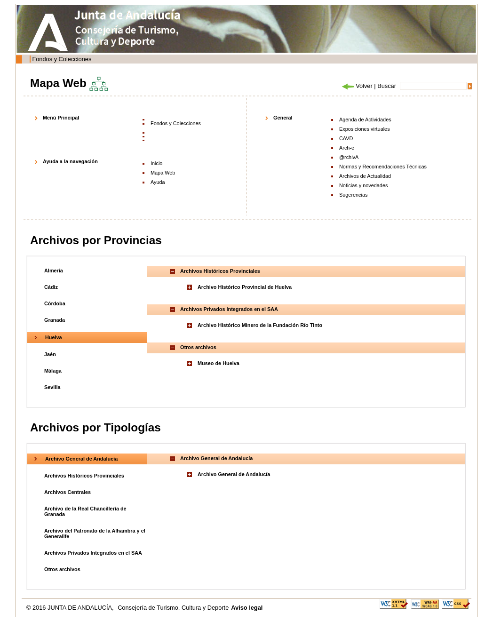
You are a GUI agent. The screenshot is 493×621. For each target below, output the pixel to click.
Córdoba (54, 303)
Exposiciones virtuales (364, 129)
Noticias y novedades (363, 185)
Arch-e (346, 148)
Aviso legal (246, 607)
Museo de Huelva (218, 363)
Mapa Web (163, 172)
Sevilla (52, 387)
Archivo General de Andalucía (81, 459)
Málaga (53, 371)
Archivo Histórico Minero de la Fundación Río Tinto (260, 325)
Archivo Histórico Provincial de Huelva (245, 287)
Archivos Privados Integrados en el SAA (93, 553)
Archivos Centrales (67, 492)
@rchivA (348, 157)
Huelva (53, 337)
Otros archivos (62, 569)
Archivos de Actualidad (365, 176)
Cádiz (51, 287)
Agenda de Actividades (365, 119)
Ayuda (158, 182)
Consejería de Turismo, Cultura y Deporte (173, 607)
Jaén (50, 354)
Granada (54, 320)
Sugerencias (353, 195)
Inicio (156, 163)
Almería (53, 270)
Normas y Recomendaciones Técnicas (383, 166)
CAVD (346, 138)
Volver (357, 85)
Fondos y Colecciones (61, 59)
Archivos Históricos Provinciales (84, 475)
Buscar (386, 85)
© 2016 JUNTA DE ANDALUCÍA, (70, 607)
